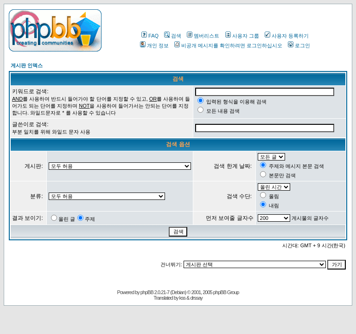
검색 (172, 36)
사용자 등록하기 (287, 36)
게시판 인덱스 (27, 65)
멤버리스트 (203, 36)
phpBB (146, 292)
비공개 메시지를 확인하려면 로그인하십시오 (228, 45)
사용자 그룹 (242, 36)
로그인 (299, 45)
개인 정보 (154, 45)
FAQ (150, 36)
